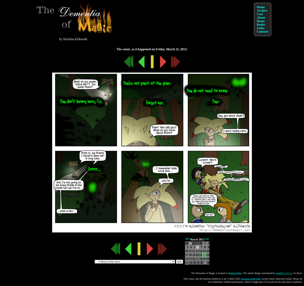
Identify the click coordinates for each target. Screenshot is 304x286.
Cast (260, 14)
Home (261, 7)
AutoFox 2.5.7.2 (284, 273)
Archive (262, 10)
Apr (207, 238)
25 (190, 243)
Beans (261, 21)
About (261, 17)
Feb (187, 238)
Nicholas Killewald (250, 278)
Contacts (262, 31)
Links (260, 28)
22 (204, 255)
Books (261, 24)
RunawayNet (235, 273)
